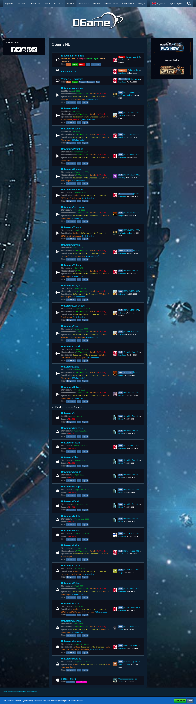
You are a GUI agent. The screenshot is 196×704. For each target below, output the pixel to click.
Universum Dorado (71, 471)
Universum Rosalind (72, 189)
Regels (82, 64)
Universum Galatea (71, 516)
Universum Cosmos (71, 128)
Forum (74, 64)
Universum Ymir (69, 326)
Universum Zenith (71, 346)
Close (190, 700)
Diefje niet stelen (125, 95)
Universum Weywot (71, 285)
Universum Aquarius (72, 88)
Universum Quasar (71, 169)
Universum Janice (70, 565)
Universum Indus (70, 545)
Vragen (82, 82)
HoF (78, 102)
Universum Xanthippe (73, 305)
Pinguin (121, 216)
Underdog (122, 536)
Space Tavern (68, 678)
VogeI (120, 629)
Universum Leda (70, 603)
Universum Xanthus (72, 427)
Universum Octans (71, 658)
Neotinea (121, 396)
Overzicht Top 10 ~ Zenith (134, 352)
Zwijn (120, 573)
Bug (97, 82)
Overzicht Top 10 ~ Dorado (134, 475)
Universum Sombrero (72, 207)
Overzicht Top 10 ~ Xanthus (135, 431)
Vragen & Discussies (72, 78)
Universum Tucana (71, 227)
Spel (68, 64)
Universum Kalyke (70, 583)
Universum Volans (71, 265)
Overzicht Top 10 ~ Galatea (134, 519)
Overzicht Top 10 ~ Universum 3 (136, 416)
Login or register (176, 3)
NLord (120, 419)
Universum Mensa (71, 620)
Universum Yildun (70, 442)
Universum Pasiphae (72, 148)
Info (88, 64)
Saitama (121, 115)
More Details (180, 700)
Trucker (121, 682)
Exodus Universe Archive (68, 407)
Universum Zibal (70, 457)
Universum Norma (71, 641)
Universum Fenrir (70, 501)
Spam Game (81, 682)
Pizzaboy (121, 178)
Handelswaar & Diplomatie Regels (140, 57)
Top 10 (85, 102)
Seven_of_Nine (124, 664)
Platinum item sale (136, 70)
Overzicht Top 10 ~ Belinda (134, 392)
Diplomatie (71, 102)
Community (96, 64)
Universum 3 (68, 413)
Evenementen (68, 71)
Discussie (90, 82)
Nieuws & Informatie (72, 55)
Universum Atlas (70, 366)
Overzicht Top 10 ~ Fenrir (133, 504)
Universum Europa (71, 486)
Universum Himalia (71, 530)
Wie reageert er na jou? (128, 679)
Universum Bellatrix (71, 108)
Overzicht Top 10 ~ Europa (134, 489)
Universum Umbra (71, 244)
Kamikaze (122, 60)
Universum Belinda (71, 386)
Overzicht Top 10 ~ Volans (134, 271)
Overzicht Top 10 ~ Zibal (133, 460)
